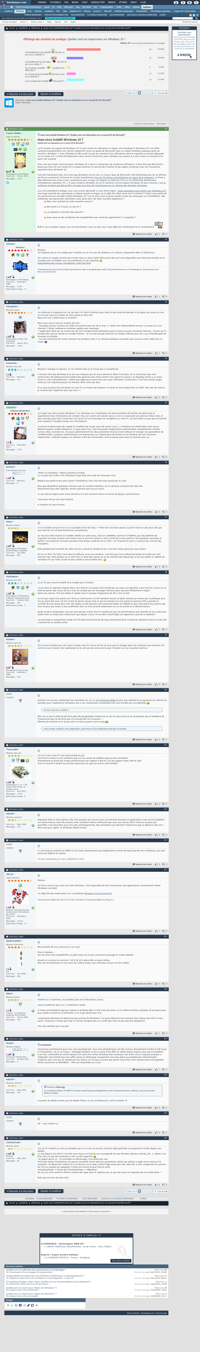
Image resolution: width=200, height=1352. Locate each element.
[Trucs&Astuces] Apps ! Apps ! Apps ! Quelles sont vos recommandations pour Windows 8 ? (48, 1282)
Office (127, 7)
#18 (165, 1075)
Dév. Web (86, 7)
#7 (166, 517)
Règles (73, 22)
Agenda (58, 22)
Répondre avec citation (142, 234)
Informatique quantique (160, 11)
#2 (166, 239)
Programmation (106, 7)
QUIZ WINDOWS (117, 15)
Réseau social (36, 22)
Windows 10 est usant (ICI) (98, 893)
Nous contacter (133, 1313)
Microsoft (68, 7)
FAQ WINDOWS (78, 15)
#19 (165, 1113)
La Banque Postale (57, 1257)
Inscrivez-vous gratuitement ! (60, 18)
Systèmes (147, 7)
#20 (165, 1138)
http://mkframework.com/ (118, 269)
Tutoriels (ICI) (80, 900)
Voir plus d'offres (121, 1261)
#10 (165, 690)
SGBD (119, 7)
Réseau (87, 11)
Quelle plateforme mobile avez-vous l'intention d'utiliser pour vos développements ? (45, 1276)
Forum (12, 28)
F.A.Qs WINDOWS (44, 1199)
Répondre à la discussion (20, 94)
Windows (20, 11)
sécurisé (57, 269)
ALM (59, 7)
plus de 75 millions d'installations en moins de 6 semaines (124, 177)
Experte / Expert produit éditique (59, 1255)
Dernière (163, 93)
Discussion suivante (99, 1211)
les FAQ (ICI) (62, 900)
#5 (166, 403)
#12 (165, 809)
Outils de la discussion (143, 124)
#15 (165, 936)
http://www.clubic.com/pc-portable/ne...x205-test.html (64, 263)
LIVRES (163, 15)
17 (25, 289)
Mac (65, 11)
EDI (95, 7)
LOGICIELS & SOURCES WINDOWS (142, 15)
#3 (166, 302)
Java (77, 7)
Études (123, 2)
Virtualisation (141, 11)
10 (25, 924)
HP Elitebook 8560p (106, 700)
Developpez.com (148, 1313)
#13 (165, 840)
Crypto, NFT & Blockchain (184, 11)
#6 (166, 462)
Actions (23, 22)
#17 (165, 1038)
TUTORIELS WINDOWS (97, 15)
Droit (133, 2)
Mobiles (136, 7)
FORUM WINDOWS (33, 15)
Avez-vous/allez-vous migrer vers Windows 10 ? (142, 191)
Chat (84, 2)
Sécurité (107, 11)
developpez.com (150, 269)
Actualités (29, 1199)
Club (142, 2)
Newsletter (98, 2)
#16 (165, 989)
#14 (165, 870)
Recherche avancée (190, 22)
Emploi (112, 2)
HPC (58, 11)
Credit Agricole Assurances (63, 1247)
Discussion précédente (75, 1211)
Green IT (97, 11)
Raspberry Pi (75, 11)
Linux (29, 11)
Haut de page (161, 1313)
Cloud (46, 7)
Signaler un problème (50, 94)
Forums (41, 2)
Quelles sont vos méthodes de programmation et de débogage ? (35, 1270)
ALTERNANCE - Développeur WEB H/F (62, 1244)
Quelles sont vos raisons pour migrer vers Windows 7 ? (31, 1288)
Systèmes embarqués (124, 11)
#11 (165, 745)
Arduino (38, 11)
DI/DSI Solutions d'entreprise (28, 7)
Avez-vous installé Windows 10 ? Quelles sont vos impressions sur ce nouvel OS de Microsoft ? (69, 100)
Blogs (74, 2)
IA (53, 7)
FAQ (66, 2)
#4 (166, 358)
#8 (166, 572)
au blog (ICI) (108, 900)
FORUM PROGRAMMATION (56, 15)
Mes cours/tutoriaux (47, 272)
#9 (166, 635)
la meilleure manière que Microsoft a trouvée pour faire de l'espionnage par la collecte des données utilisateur (102, 184)
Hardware (49, 11)
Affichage (161, 124)
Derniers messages (9, 22)
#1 (166, 129)
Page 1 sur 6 (132, 93)
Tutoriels (55, 2)
